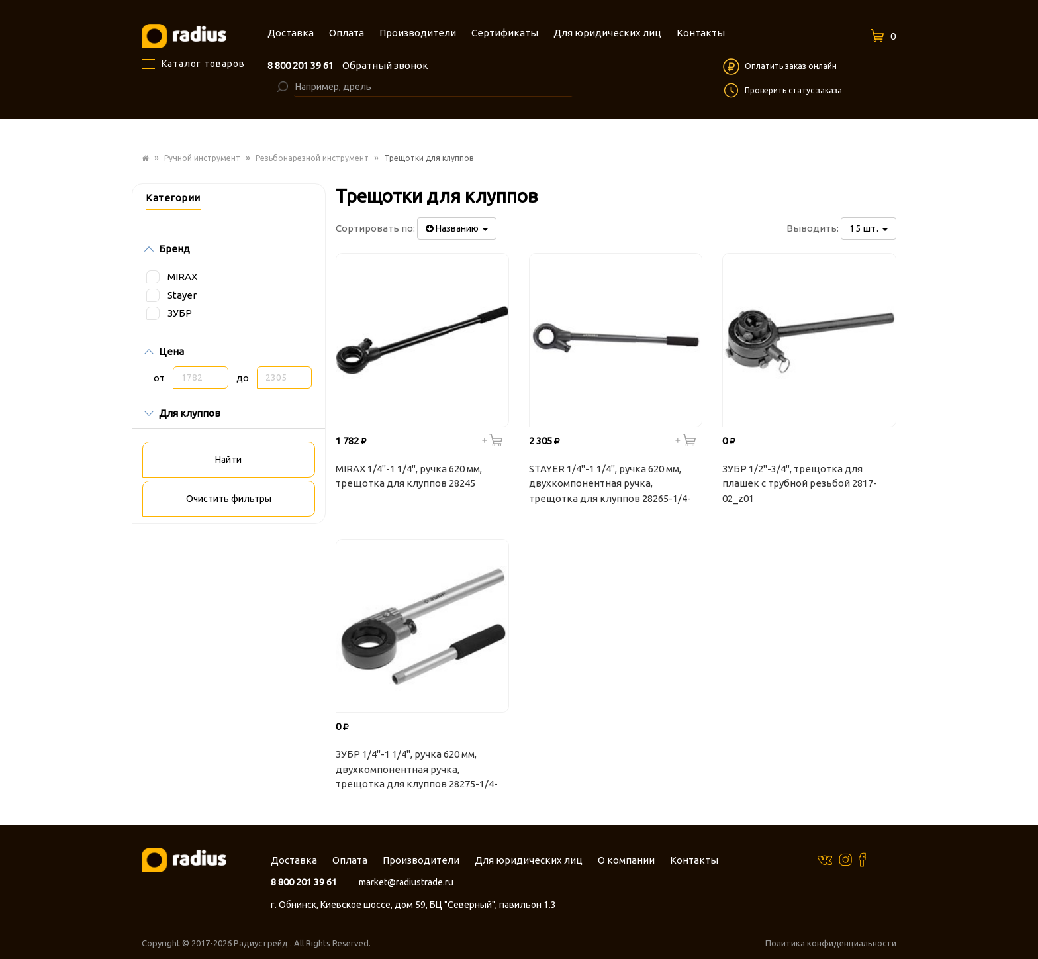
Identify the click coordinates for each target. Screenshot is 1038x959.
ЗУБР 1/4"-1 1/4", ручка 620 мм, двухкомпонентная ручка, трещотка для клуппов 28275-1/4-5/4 (417, 770)
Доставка (294, 860)
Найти (228, 459)
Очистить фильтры (228, 498)
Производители (421, 860)
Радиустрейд (262, 943)
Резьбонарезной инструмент (312, 158)
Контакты (694, 860)
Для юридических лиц (529, 860)
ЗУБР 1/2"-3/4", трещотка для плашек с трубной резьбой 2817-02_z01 (799, 483)
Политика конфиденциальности (830, 943)
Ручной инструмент (202, 158)
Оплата (349, 860)
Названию (457, 228)
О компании (626, 860)
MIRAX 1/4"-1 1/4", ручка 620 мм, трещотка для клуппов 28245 (409, 476)
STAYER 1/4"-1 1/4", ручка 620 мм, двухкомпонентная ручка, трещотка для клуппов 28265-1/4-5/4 (610, 485)
